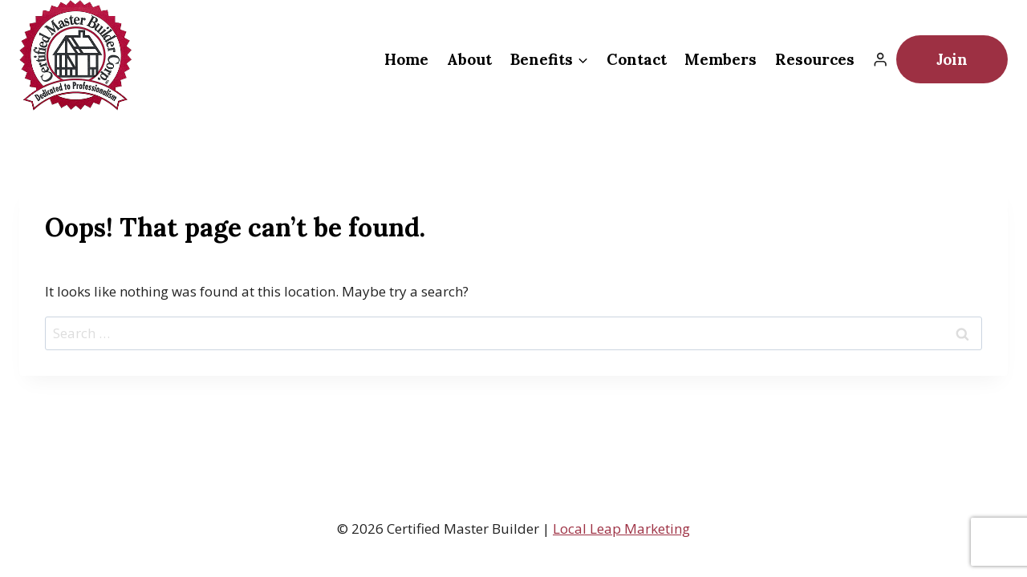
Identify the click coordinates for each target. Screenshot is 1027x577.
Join (952, 59)
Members (720, 59)
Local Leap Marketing (621, 528)
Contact (637, 59)
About (469, 59)
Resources (814, 59)
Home (406, 59)
